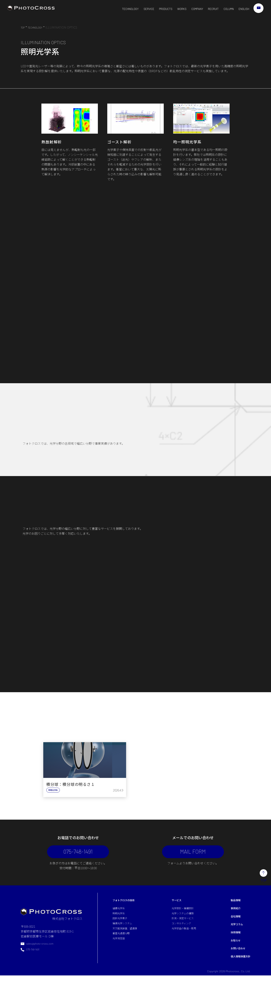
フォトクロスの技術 (126, 903)
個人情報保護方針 (238, 962)
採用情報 (232, 937)
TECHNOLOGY (119, 9)
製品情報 (232, 903)
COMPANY (190, 9)
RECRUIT (208, 9)
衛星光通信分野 (123, 939)
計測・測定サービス (182, 923)
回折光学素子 (122, 923)
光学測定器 (120, 944)
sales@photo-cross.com (41, 948)
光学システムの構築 (182, 917)
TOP (23, 27)
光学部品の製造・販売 (184, 933)
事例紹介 (232, 912)
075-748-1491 (84, 853)
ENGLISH (242, 9)
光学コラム (233, 929)
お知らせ (232, 945)
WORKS (174, 9)
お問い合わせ (235, 954)
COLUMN (225, 9)
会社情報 (232, 920)
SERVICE (138, 9)
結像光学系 (120, 912)
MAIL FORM (186, 853)
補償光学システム (125, 928)
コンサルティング (181, 928)
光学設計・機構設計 (182, 912)
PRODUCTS (157, 9)
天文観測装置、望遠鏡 (128, 933)
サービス (175, 903)
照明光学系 (120, 917)
